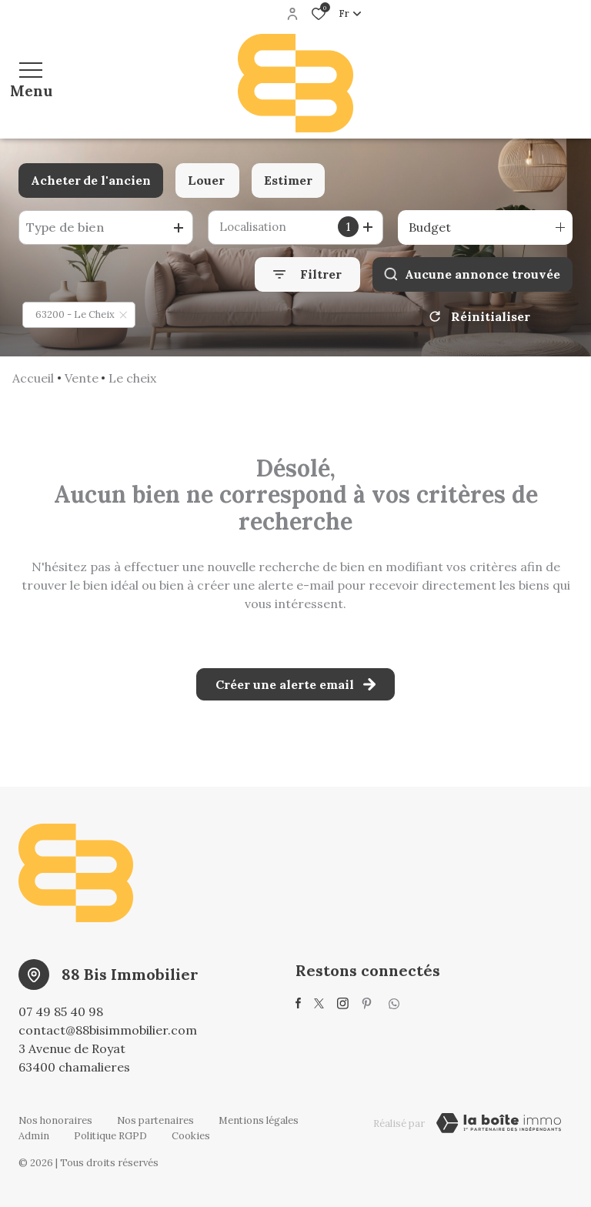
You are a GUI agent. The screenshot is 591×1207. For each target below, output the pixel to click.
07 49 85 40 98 (60, 1011)
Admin (33, 1135)
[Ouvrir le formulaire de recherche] (307, 274)
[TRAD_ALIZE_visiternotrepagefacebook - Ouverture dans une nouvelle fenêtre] (298, 1003)
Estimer (288, 180)
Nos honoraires (55, 1120)
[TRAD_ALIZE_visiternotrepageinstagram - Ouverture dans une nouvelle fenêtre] (343, 1003)
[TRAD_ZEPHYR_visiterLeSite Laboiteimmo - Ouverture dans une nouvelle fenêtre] (499, 1123)
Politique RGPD (110, 1135)
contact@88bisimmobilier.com (107, 1030)
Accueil (33, 378)
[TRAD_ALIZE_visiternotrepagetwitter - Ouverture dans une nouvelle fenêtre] (319, 1003)
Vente (81, 378)
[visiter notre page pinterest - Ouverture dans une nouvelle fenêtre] (366, 1003)
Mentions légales (259, 1120)
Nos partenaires (155, 1120)
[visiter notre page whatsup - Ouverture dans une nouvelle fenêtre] (394, 1004)
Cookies (191, 1135)
